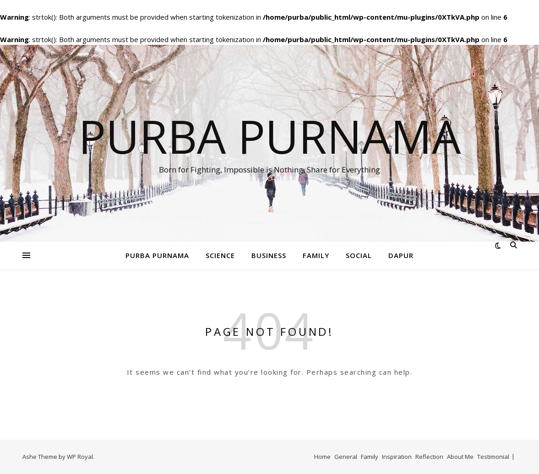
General (345, 456)
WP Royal (80, 456)
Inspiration (397, 456)
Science (220, 255)
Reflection (429, 456)
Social (359, 255)
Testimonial (493, 456)
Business (268, 255)
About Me (460, 456)
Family (316, 255)
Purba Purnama (269, 136)
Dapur (401, 255)
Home (322, 456)
